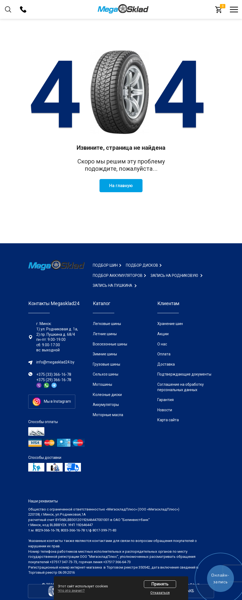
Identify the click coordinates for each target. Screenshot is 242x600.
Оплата (163, 354)
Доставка (166, 364)
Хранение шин (170, 324)
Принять (160, 584)
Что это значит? (71, 590)
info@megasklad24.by (55, 362)
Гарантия (165, 400)
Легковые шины (107, 324)
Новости (164, 410)
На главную (121, 185)
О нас (162, 344)
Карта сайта (168, 420)
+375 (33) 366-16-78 (53, 374)
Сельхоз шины (105, 374)
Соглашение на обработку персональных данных (180, 387)
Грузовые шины (106, 364)
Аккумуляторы (106, 404)
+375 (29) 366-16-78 (53, 380)
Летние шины (105, 334)
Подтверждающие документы (184, 374)
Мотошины (102, 384)
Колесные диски (107, 394)
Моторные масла (108, 415)
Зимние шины (105, 354)
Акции (163, 334)
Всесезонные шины (110, 344)
